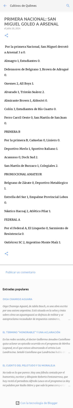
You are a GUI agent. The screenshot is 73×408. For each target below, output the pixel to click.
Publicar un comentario (21, 272)
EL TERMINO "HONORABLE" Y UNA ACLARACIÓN (31, 332)
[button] (6, 35)
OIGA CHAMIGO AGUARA (17, 299)
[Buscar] (68, 5)
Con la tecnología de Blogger (36, 403)
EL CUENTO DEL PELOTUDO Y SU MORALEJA (29, 365)
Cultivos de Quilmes (23, 5)
